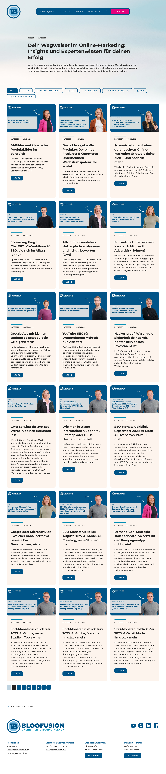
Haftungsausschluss (17, 753)
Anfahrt (93, 755)
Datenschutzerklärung (18, 749)
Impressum (12, 746)
